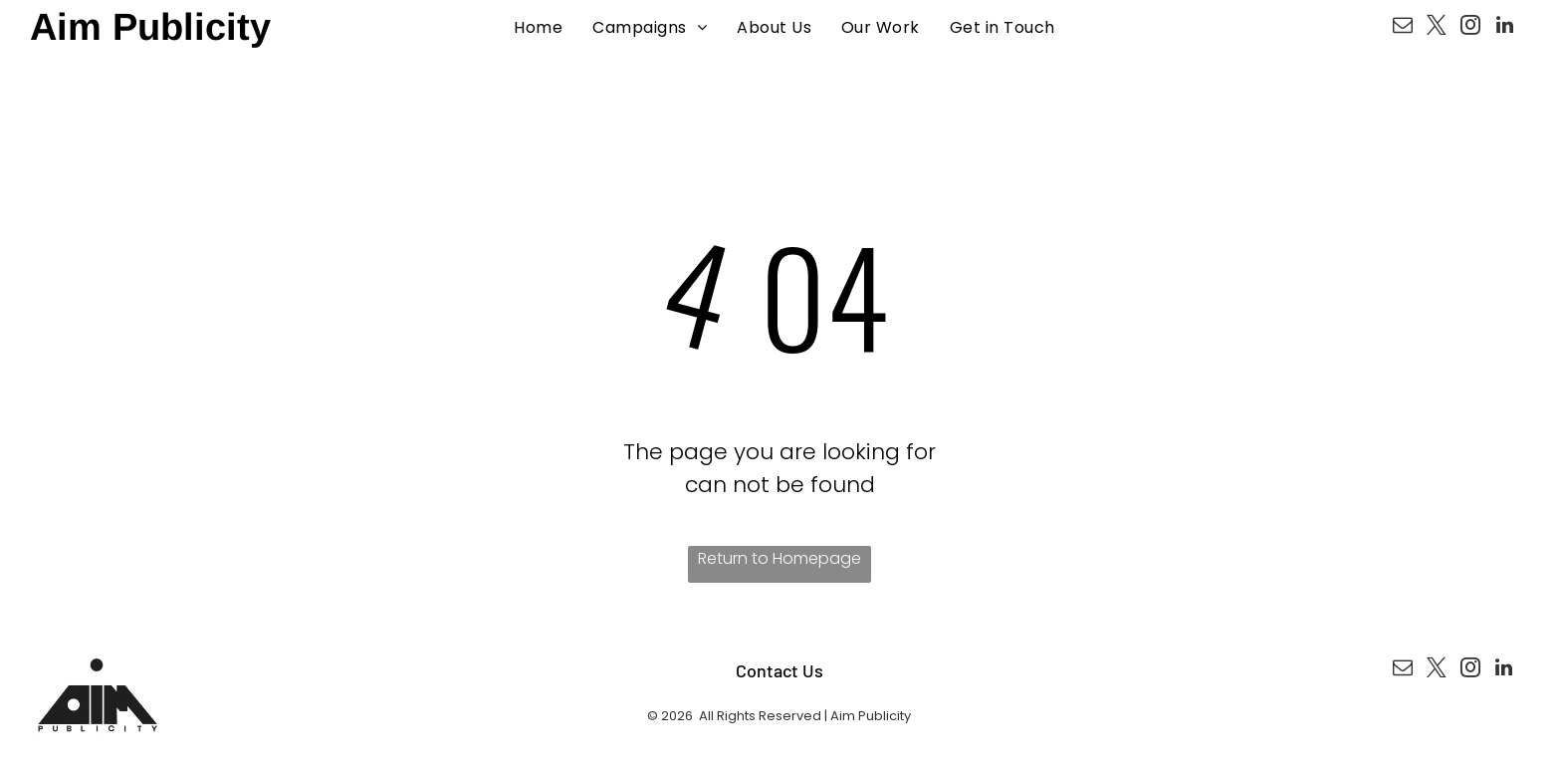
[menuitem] (538, 27)
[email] (1403, 27)
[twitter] (1436, 27)
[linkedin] (1504, 27)
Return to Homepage (779, 558)
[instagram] (1470, 27)
